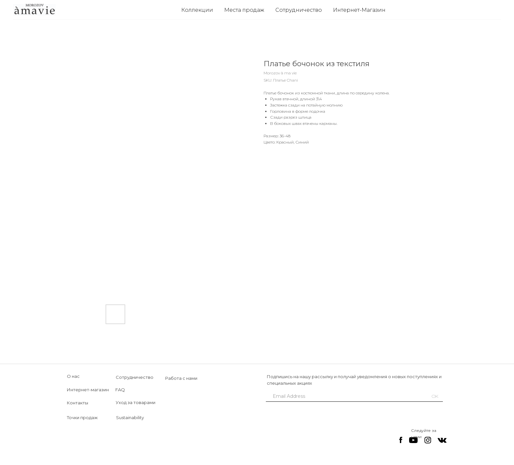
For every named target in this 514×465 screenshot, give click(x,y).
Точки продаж (82, 417)
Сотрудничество (298, 10)
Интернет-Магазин (359, 10)
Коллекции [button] (197, 10)
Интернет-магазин (88, 389)
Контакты (77, 402)
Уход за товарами (135, 402)
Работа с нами (181, 378)
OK (435, 396)
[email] (344, 396)
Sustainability (130, 417)
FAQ (120, 389)
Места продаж (244, 10)
